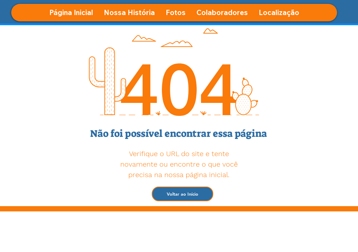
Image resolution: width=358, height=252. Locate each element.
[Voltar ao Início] (182, 194)
